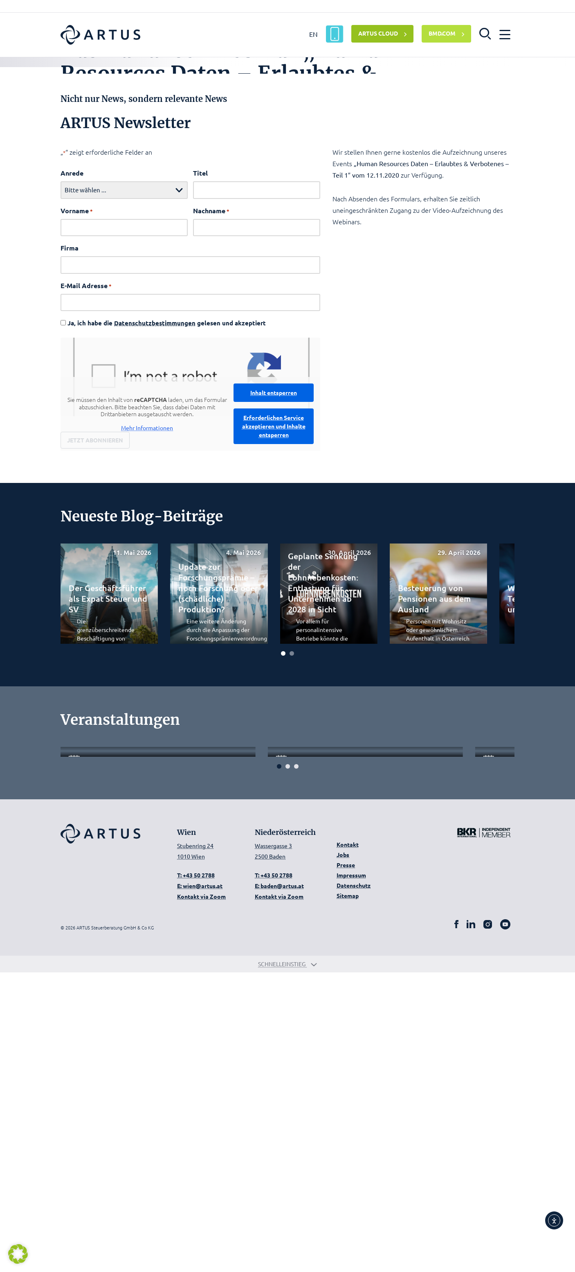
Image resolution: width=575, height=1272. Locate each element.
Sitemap (348, 1195)
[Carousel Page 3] (296, 1066)
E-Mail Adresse (86, 448)
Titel (200, 336)
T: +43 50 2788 (196, 1174)
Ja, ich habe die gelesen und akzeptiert (166, 486)
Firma (70, 410)
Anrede (72, 336)
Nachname (211, 373)
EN (313, 34)
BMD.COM (442, 33)
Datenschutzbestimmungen (154, 486)
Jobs (343, 1154)
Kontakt (348, 1144)
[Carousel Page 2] (292, 815)
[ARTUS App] (334, 34)
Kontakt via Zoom (201, 1195)
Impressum (351, 1174)
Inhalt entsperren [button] (273, 555)
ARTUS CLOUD (378, 33)
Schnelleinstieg (287, 1263)
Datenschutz (354, 1185)
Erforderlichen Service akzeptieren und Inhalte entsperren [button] (273, 588)
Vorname (77, 373)
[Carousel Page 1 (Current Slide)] (283, 815)
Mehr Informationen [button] (147, 590)
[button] (485, 33)
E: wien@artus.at (199, 1185)
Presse (346, 1164)
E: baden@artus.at (279, 1185)
